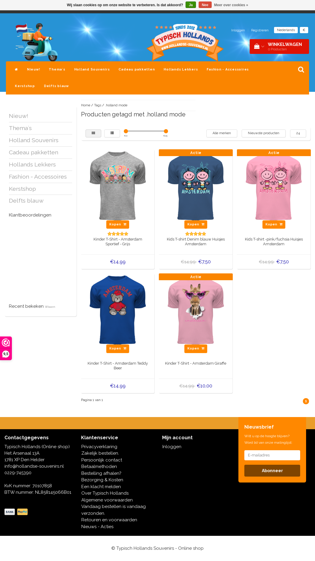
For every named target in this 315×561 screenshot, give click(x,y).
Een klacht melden (101, 486)
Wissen (50, 306)
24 (298, 133)
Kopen (117, 224)
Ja (191, 5)
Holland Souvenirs (92, 69)
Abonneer (272, 470)
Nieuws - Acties (97, 526)
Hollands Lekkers (181, 69)
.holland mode (116, 105)
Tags (97, 105)
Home (85, 105)
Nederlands (286, 30)
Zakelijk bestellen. (100, 453)
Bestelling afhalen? (101, 473)
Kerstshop (25, 86)
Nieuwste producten (263, 133)
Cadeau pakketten (136, 69)
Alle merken (222, 133)
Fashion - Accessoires (228, 69)
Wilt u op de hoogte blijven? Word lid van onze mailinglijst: (268, 439)
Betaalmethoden (99, 466)
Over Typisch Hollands (105, 493)
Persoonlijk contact (101, 460)
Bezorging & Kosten (102, 480)
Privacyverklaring (99, 446)
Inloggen (238, 30)
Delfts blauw (56, 86)
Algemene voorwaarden (107, 500)
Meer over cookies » (231, 5)
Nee (205, 5)
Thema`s (57, 69)
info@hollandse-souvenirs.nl (34, 466)
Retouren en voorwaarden (109, 519)
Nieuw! (33, 69)
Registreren (260, 30)
